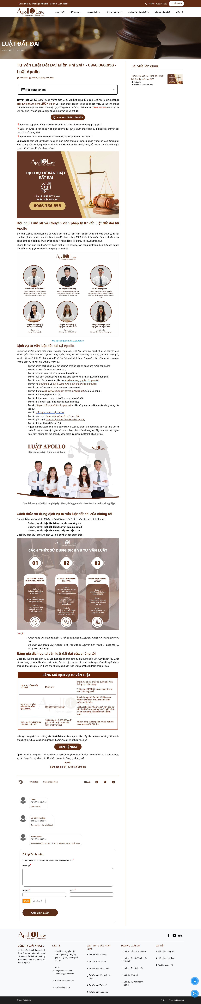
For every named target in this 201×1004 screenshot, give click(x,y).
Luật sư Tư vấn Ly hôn (133, 968)
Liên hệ (179, 12)
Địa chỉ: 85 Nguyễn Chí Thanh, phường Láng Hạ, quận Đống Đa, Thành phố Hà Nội (66, 956)
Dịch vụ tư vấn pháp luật (98, 947)
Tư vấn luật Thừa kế (98, 985)
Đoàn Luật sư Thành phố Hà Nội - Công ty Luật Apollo (44, 4)
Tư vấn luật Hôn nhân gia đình (100, 976)
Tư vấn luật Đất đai (97, 961)
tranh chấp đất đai (50, 782)
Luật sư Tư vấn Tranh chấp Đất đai (135, 959)
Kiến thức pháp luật (138, 12)
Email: (64, 970)
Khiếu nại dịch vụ (62, 987)
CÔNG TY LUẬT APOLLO (31, 946)
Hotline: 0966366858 (157, 4)
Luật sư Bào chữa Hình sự (135, 951)
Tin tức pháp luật (163, 12)
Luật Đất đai (20, 44)
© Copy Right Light (24, 1000)
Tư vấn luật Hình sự (97, 955)
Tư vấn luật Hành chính (99, 968)
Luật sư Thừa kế (131, 975)
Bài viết (160, 946)
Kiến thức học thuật (166, 958)
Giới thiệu (76, 12)
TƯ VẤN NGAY (176, 4)
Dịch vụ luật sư (114, 12)
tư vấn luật (34, 782)
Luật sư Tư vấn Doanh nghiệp (133, 983)
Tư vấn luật (93, 12)
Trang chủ (59, 12)
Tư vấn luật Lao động (98, 992)
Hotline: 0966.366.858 (64, 980)
